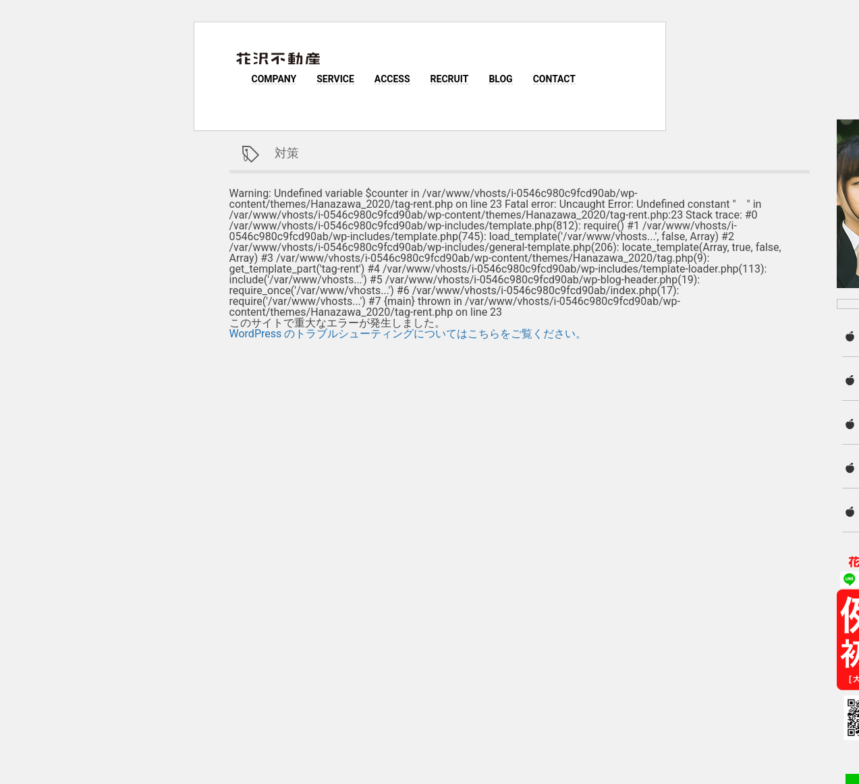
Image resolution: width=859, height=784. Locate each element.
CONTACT (554, 79)
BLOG (500, 79)
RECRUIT (450, 79)
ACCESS (392, 79)
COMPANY (274, 79)
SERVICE (335, 79)
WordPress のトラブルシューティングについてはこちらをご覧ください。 (408, 333)
